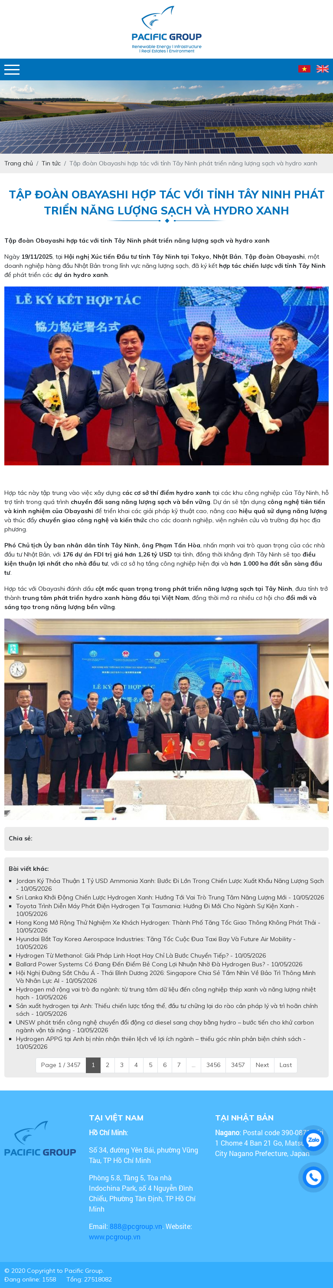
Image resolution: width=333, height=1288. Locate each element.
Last (286, 1065)
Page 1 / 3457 (61, 1065)
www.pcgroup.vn (115, 1236)
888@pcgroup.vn (136, 1226)
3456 (213, 1065)
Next (262, 1065)
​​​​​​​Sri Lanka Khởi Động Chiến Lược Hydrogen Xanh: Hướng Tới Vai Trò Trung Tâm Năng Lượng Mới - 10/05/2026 (170, 897)
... (194, 1065)
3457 (238, 1065)
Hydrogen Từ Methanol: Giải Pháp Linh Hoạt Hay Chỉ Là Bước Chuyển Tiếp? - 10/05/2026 (141, 955)
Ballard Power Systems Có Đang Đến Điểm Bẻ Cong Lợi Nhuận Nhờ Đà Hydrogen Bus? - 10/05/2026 (159, 964)
